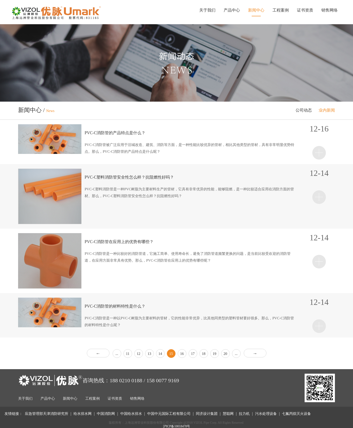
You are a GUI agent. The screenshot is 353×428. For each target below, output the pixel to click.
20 (225, 354)
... (117, 354)
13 (149, 354)
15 (171, 354)
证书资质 (305, 10)
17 (193, 354)
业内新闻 (327, 110)
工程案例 (280, 10)
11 (127, 354)
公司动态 (304, 110)
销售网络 (329, 10)
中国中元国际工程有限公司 (169, 414)
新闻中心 (256, 10)
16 (182, 354)
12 (138, 354)
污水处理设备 (266, 414)
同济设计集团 (207, 414)
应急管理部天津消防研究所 (46, 414)
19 (214, 354)
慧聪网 (228, 414)
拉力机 (244, 414)
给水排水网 (82, 414)
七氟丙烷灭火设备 (296, 414)
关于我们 (207, 10)
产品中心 (232, 10)
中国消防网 (106, 414)
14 (160, 354)
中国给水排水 (131, 414)
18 (204, 354)
